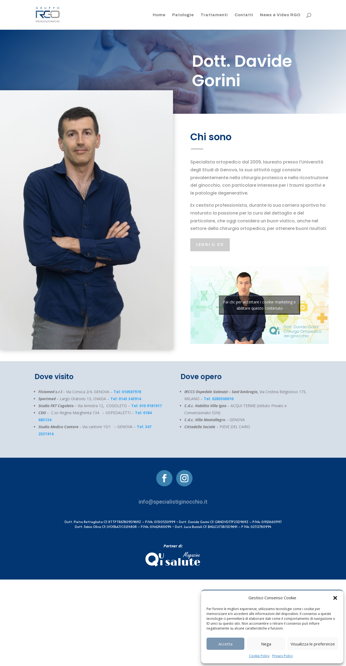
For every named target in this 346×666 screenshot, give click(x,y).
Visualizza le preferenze (313, 644)
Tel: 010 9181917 (143, 405)
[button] (335, 598)
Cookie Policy (259, 656)
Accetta (225, 644)
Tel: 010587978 (125, 391)
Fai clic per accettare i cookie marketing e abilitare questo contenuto (259, 305)
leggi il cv (210, 244)
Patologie (183, 15)
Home (159, 15)
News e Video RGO (280, 15)
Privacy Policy (282, 656)
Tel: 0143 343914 (123, 398)
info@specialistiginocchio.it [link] (173, 501)
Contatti (244, 15)
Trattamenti (214, 15)
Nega (266, 644)
